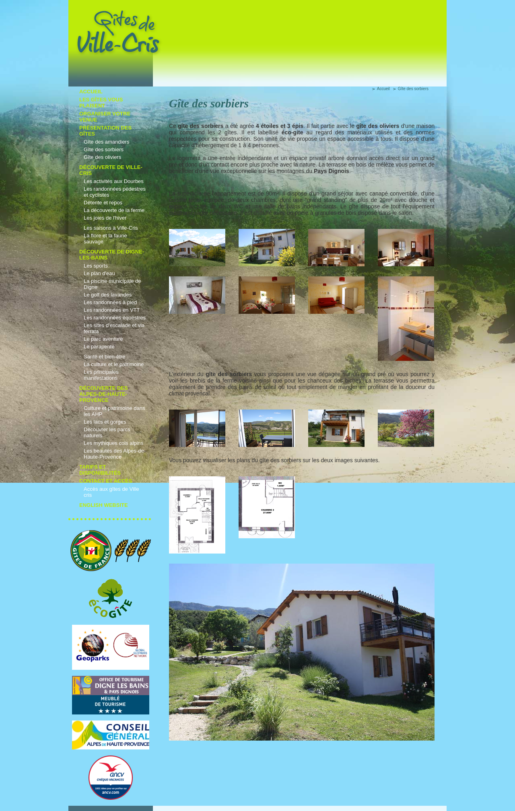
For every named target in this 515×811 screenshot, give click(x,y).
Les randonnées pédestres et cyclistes (115, 192)
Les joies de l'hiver (105, 218)
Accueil (91, 92)
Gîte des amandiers (106, 142)
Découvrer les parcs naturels (107, 432)
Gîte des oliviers (102, 157)
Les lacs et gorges (105, 422)
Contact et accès (105, 481)
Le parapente (99, 347)
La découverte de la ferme (114, 210)
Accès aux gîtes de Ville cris (111, 492)
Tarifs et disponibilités (100, 470)
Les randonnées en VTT (112, 310)
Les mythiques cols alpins (113, 443)
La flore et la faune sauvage (105, 239)
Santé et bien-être (104, 357)
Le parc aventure (103, 339)
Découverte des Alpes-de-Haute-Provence (103, 394)
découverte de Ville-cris (110, 170)
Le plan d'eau (99, 273)
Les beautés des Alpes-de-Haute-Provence (115, 454)
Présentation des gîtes (105, 131)
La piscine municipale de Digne (112, 284)
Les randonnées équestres (115, 318)
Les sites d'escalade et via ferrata (114, 328)
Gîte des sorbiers (104, 149)
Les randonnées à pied (110, 302)
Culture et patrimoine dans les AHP (114, 411)
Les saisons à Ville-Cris (111, 228)
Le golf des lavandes (108, 295)
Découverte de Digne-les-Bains (111, 255)
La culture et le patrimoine (114, 364)
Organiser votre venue (104, 117)
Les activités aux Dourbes (114, 181)
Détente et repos (103, 203)
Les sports (96, 266)
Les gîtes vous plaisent (101, 103)
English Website (103, 505)
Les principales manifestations (101, 375)
